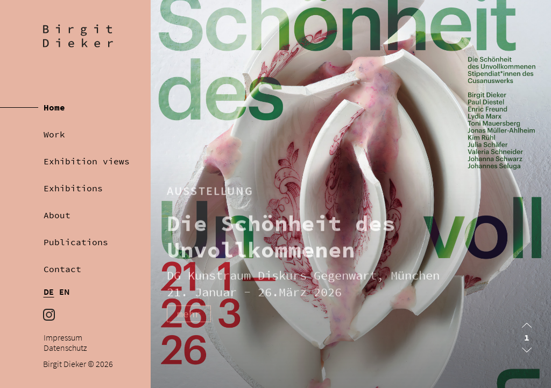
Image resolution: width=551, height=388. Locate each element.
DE (49, 292)
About (57, 215)
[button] (527, 325)
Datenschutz (65, 348)
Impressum (63, 337)
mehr (189, 319)
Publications (76, 242)
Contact (62, 269)
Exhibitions (73, 188)
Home (54, 107)
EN (64, 292)
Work (54, 134)
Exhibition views (87, 161)
